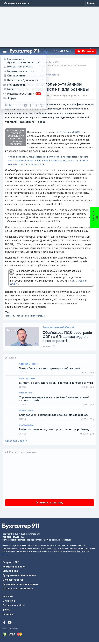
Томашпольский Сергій (58, 327)
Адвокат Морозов (28, 364)
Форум (6, 609)
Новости (7, 596)
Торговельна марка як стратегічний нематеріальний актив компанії (54, 399)
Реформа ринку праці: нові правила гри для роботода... (55, 429)
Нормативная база (13, 566)
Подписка (85, 51)
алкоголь (10, 316)
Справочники (10, 570)
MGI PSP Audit (26, 410)
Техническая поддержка (17, 588)
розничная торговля (35, 316)
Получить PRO (10, 562)
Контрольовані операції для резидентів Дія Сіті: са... (54, 415)
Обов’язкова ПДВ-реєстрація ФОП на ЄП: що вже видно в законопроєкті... (67, 337)
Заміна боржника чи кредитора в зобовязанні (49, 368)
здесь (5, 554)
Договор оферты (12, 579)
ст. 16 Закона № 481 (67, 132)
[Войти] (90, 3)
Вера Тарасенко (27, 378)
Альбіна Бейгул (26, 425)
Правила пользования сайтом (20, 584)
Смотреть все (16, 440)
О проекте (8, 600)
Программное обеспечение (19, 575)
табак (20, 316)
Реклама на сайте (13, 605)
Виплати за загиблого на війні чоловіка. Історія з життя (56, 382)
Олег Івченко (25, 393)
